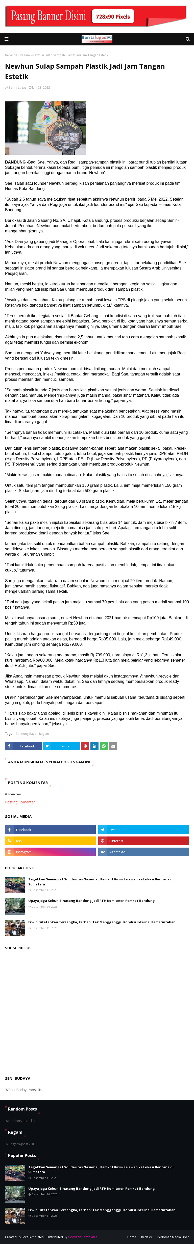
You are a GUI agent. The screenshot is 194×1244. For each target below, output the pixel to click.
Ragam (25, 55)
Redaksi (146, 1237)
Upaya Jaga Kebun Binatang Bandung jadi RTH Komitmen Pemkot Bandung (91, 900)
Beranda (11, 55)
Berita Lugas (17, 87)
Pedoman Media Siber (173, 1237)
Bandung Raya (26, 734)
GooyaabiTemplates (82, 1237)
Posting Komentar (20, 802)
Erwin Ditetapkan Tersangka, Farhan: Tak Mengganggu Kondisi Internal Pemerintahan (102, 922)
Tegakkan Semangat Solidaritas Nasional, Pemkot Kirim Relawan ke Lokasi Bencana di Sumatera (101, 881)
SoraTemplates (32, 1237)
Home (131, 1237)
